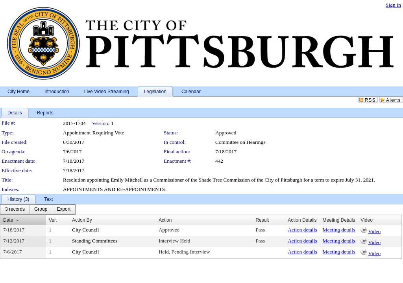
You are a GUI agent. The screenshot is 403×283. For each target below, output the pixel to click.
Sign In (393, 5)
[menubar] (38, 209)
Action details (302, 230)
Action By (82, 220)
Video (374, 231)
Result (262, 220)
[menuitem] (15, 209)
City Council (85, 230)
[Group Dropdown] (41, 209)
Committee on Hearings (240, 142)
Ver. (53, 220)
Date (8, 220)
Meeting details (339, 230)
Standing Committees (94, 241)
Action (165, 220)
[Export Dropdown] (63, 209)
